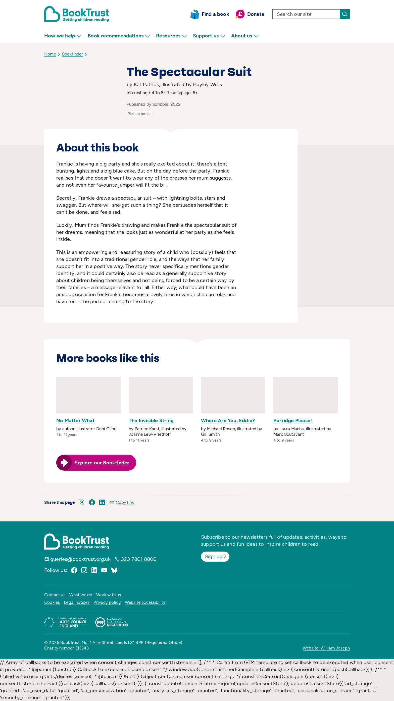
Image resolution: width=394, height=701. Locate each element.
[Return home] (76, 14)
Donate (255, 14)
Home (50, 54)
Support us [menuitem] (209, 36)
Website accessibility (145, 602)
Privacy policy (107, 602)
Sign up (216, 556)
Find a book (215, 14)
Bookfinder (72, 54)
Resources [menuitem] (171, 36)
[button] (82, 502)
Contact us (54, 594)
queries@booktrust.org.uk (80, 559)
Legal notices (76, 602)
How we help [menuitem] (63, 36)
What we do (80, 594)
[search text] (306, 14)
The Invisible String (151, 420)
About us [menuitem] (245, 36)
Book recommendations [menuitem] (119, 36)
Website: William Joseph (326, 648)
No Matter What (75, 420)
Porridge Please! (292, 420)
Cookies (52, 602)
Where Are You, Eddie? (228, 420)
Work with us (108, 594)
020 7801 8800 (139, 559)
